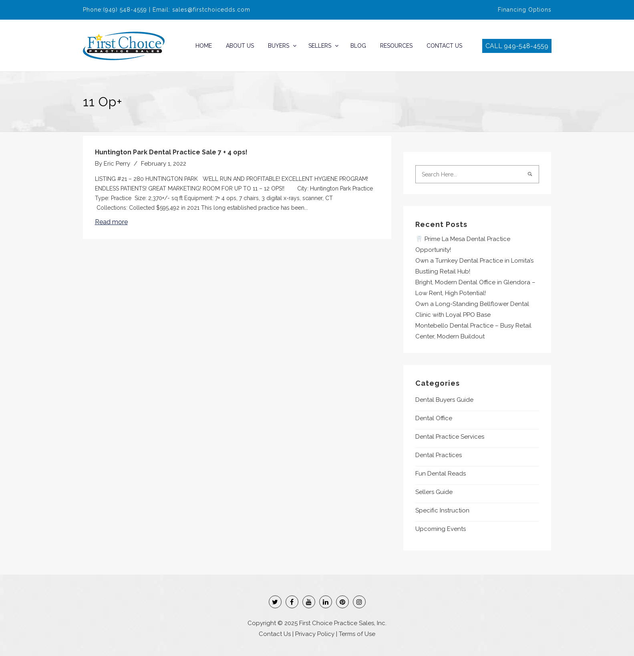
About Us (240, 46)
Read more (111, 222)
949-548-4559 (526, 46)
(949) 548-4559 (125, 9)
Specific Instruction (442, 510)
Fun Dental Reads (440, 473)
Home (203, 46)
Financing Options (524, 9)
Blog (358, 46)
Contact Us (444, 46)
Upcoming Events (440, 528)
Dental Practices (438, 455)
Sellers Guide (434, 492)
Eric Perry (117, 163)
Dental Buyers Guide (444, 399)
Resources (396, 46)
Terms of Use (357, 634)
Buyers (278, 46)
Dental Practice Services (449, 436)
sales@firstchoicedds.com (211, 9)
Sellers (319, 46)
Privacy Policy (314, 634)
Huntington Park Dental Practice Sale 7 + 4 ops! (171, 152)
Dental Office (433, 418)
